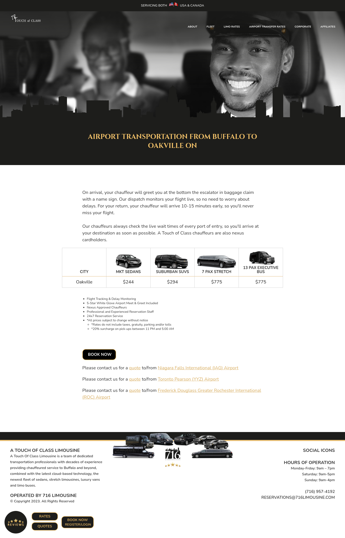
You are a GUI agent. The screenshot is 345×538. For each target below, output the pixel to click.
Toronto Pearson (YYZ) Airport (188, 379)
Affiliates (327, 26)
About (192, 26)
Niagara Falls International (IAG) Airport (198, 368)
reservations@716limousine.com (298, 497)
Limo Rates (232, 26)
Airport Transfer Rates (267, 26)
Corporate (303, 26)
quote (134, 368)
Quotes (44, 526)
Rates (45, 516)
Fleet (210, 26)
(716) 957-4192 (320, 491)
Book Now (100, 354)
